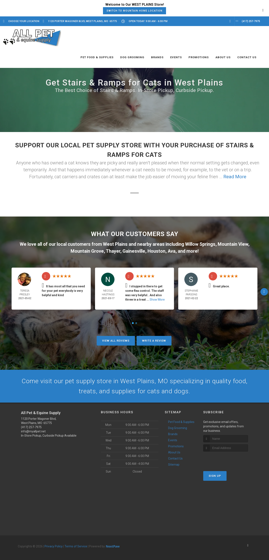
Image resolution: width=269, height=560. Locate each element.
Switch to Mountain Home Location (134, 10)
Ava (171, 251)
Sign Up (215, 475)
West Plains (115, 244)
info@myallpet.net (33, 431)
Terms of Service (76, 546)
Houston (156, 251)
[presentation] (225, 459)
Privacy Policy (54, 546)
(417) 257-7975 (31, 427)
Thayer (113, 251)
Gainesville (134, 251)
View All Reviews (115, 340)
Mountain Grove (87, 251)
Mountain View (233, 244)
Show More (157, 299)
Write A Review (154, 340)
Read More (234, 176)
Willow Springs (200, 244)
